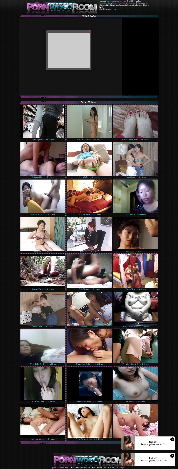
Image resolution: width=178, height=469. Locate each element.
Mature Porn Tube (105, 3)
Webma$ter (120, 468)
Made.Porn (131, 3)
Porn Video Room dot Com (116, 1)
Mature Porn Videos (119, 3)
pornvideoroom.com (60, 468)
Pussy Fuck (112, 9)
